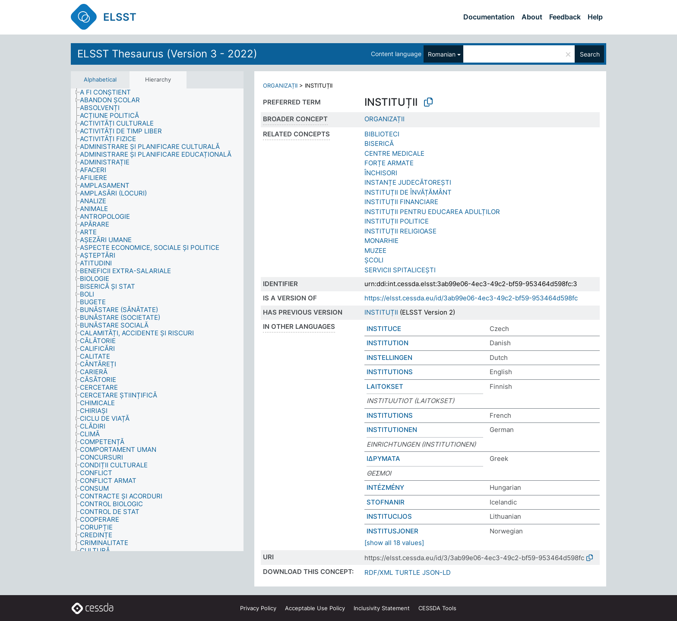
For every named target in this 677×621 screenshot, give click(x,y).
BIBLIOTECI (381, 134)
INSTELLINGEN (389, 357)
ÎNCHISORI (380, 173)
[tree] (157, 319)
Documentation (489, 17)
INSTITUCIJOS (389, 516)
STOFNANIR (386, 502)
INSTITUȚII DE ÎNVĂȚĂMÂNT (408, 192)
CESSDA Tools (437, 608)
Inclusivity (382, 608)
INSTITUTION (387, 343)
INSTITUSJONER (392, 531)
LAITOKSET (385, 386)
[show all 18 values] (394, 543)
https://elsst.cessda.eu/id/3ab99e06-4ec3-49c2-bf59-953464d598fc (471, 298)
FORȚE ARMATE (389, 163)
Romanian (442, 54)
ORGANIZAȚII (280, 85)
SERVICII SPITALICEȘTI (400, 270)
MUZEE (375, 250)
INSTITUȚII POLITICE (396, 221)
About (532, 17)
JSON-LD (436, 572)
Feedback (565, 17)
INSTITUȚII (381, 312)
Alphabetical (100, 79)
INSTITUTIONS (390, 372)
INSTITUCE (384, 329)
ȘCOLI (373, 260)
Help (595, 17)
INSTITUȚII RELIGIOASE (400, 231)
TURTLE (407, 572)
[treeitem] (109, 92)
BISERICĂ (379, 143)
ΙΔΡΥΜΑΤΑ (383, 458)
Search (590, 54)
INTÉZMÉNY (385, 487)
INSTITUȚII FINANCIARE (401, 202)
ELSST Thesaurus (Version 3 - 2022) (167, 53)
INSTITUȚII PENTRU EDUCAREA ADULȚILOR (432, 212)
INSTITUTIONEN (392, 430)
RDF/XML (378, 572)
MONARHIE (381, 240)
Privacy (258, 608)
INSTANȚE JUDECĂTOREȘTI (407, 182)
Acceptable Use (315, 608)
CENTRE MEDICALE (394, 153)
